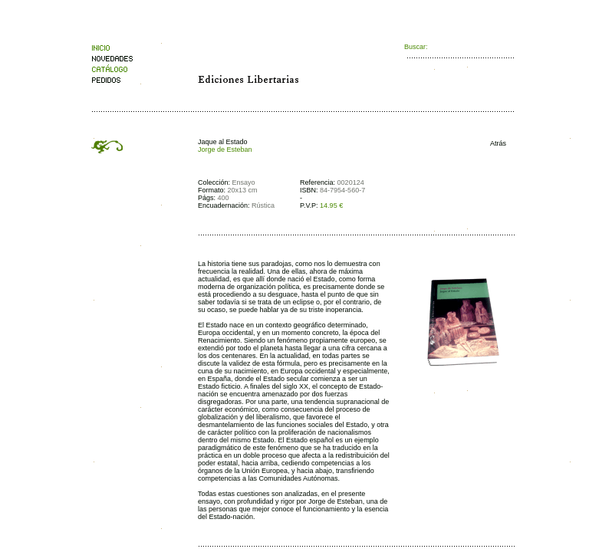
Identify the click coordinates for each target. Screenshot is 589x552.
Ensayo (243, 182)
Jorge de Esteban (225, 149)
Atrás (494, 143)
